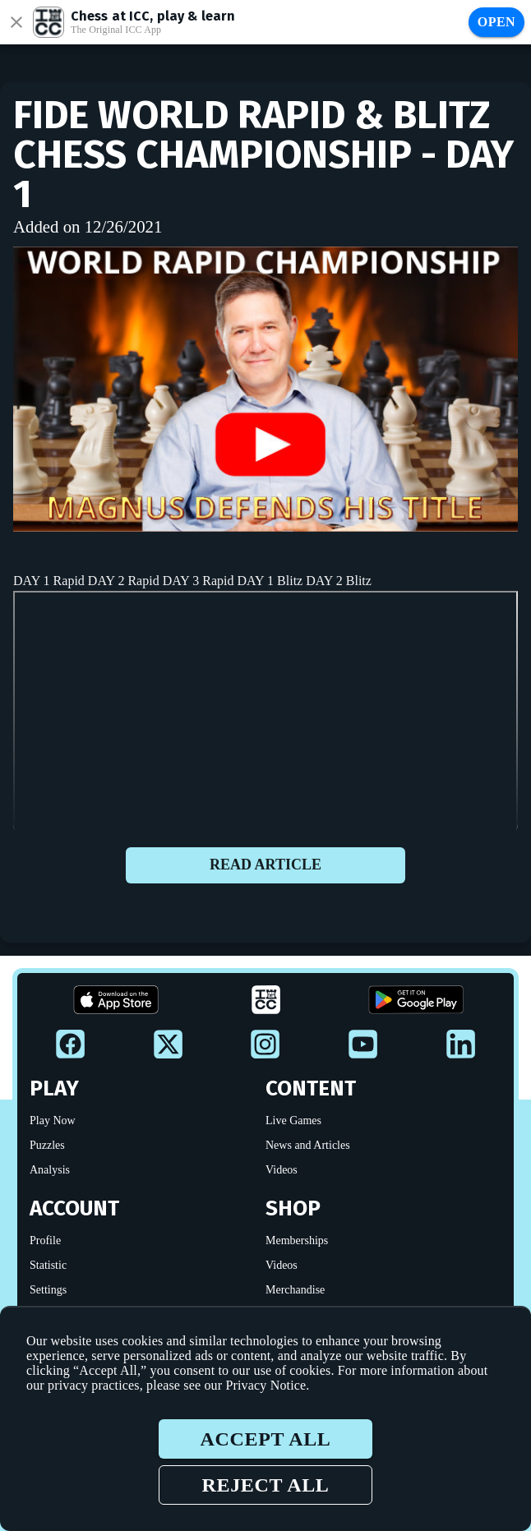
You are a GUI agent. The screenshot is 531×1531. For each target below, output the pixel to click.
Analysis (50, 1170)
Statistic (48, 1265)
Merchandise (295, 1290)
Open (496, 22)
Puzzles (47, 1145)
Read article (265, 865)
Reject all (265, 1485)
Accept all (265, 1439)
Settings (48, 1290)
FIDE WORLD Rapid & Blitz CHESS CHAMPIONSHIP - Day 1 (263, 154)
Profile (45, 1240)
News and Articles (308, 1145)
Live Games (293, 1120)
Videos (282, 1170)
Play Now (53, 1120)
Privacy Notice (265, 1385)
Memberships (297, 1240)
